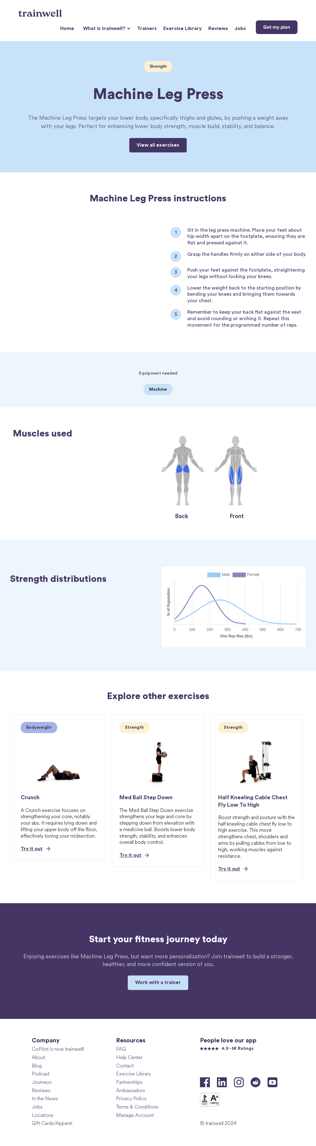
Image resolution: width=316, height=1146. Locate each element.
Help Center (129, 1057)
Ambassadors (130, 1090)
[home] (41, 11)
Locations (42, 1115)
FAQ (121, 1049)
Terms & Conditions (137, 1106)
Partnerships (129, 1082)
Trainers (147, 28)
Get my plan (276, 27)
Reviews (218, 28)
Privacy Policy (131, 1098)
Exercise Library (182, 28)
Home (67, 28)
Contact (125, 1065)
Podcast (40, 1073)
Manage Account (135, 1115)
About (38, 1057)
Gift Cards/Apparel (52, 1123)
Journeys (42, 1082)
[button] (106, 29)
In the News (45, 1098)
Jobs (240, 28)
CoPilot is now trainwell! (58, 1049)
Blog (37, 1065)
